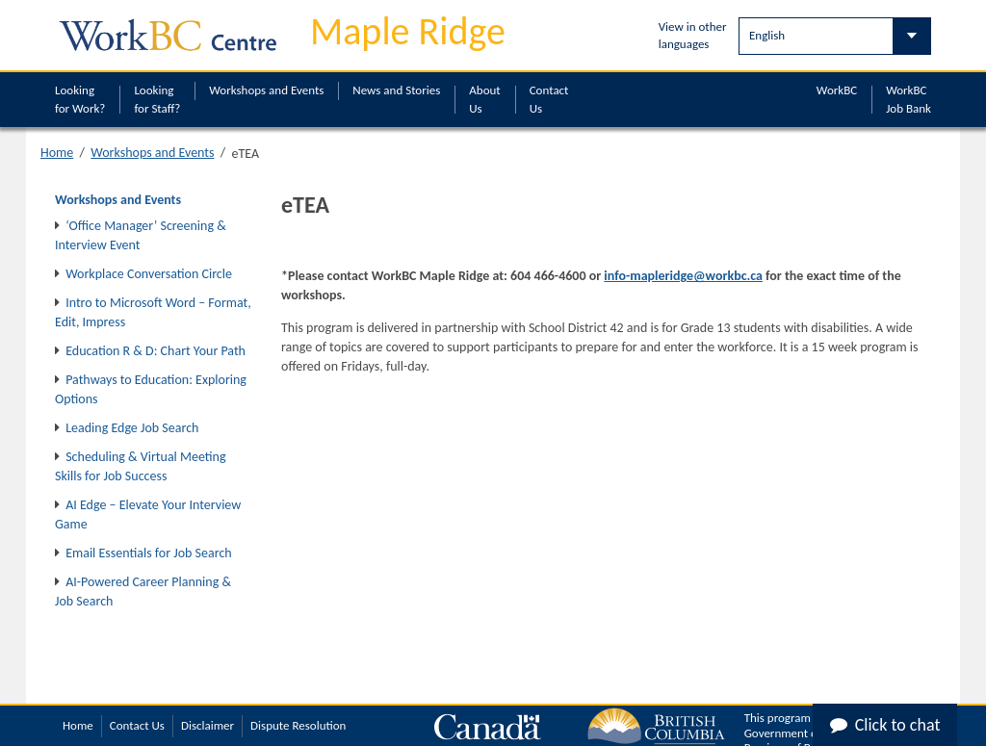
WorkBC (837, 90)
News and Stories (396, 90)
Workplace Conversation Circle (148, 274)
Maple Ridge (408, 31)
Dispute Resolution (298, 725)
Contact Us (549, 99)
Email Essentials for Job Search (148, 553)
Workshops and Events (266, 90)
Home (56, 152)
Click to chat (885, 724)
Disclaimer (207, 725)
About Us (484, 99)
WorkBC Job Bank (908, 99)
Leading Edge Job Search (131, 428)
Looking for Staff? (157, 99)
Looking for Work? (80, 99)
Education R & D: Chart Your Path (155, 351)
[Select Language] (835, 36)
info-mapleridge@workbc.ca (683, 276)
